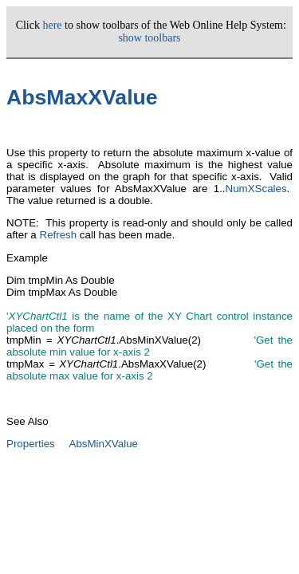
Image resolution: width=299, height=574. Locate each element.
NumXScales (256, 189)
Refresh (58, 235)
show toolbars (149, 38)
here (51, 25)
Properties (30, 444)
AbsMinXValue (103, 444)
